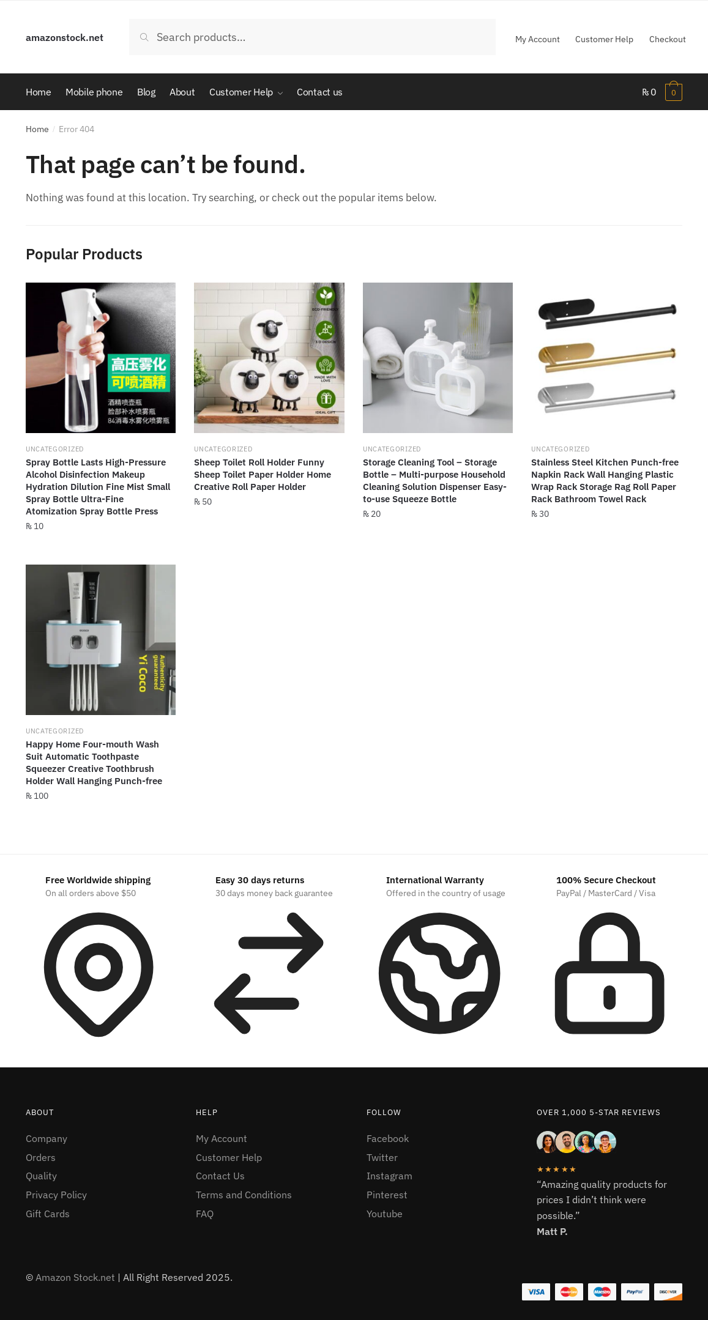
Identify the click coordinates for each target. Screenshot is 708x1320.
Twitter (382, 1157)
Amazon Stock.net (75, 1278)
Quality (41, 1176)
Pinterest (387, 1195)
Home (37, 129)
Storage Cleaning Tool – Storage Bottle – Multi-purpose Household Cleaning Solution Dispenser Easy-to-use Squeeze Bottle (435, 481)
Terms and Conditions (244, 1195)
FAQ (205, 1213)
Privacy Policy (56, 1195)
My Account (537, 39)
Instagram (389, 1176)
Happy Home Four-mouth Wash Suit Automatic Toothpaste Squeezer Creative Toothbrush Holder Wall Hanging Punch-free (94, 763)
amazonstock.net (64, 37)
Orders (41, 1157)
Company (46, 1138)
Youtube (385, 1213)
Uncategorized (55, 449)
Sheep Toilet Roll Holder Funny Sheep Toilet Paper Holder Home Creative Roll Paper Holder (262, 475)
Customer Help (604, 39)
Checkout (667, 39)
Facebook (388, 1138)
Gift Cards (48, 1213)
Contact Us (220, 1176)
